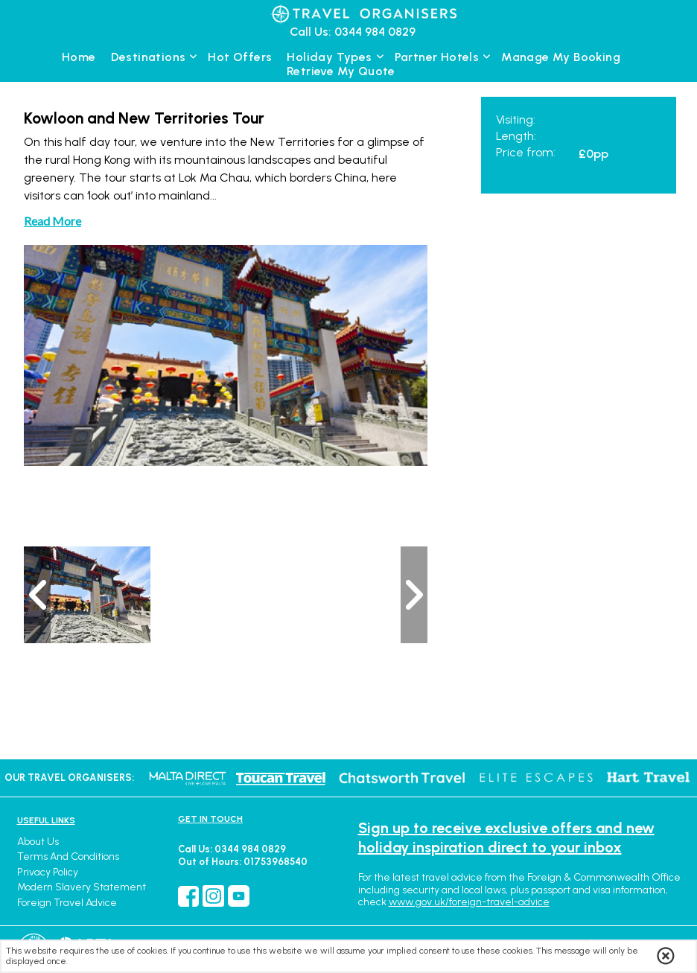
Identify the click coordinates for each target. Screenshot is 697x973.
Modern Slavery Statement (81, 887)
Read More (52, 221)
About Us (38, 841)
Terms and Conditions (68, 856)
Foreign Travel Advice (67, 902)
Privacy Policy (47, 872)
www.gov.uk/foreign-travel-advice (469, 902)
